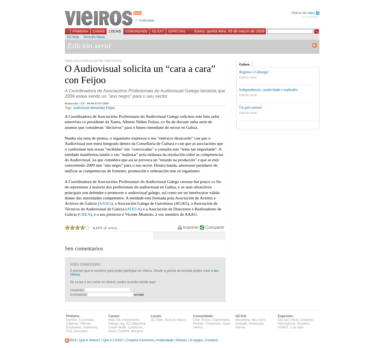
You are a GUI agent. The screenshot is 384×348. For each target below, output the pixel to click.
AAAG (105, 203)
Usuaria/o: (77, 290)
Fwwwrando (131, 320)
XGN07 (283, 327)
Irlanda (240, 327)
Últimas (85, 323)
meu (313, 13)
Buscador (81, 331)
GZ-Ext (158, 31)
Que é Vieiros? (89, 340)
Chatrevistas (221, 320)
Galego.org (116, 323)
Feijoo (110, 108)
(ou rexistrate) (310, 17)
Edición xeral (248, 77)
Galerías (72, 323)
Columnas (86, 320)
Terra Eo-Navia (94, 37)
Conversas (213, 323)
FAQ (69, 331)
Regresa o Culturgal (254, 72)
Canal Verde (117, 327)
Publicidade (147, 20)
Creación (306, 320)
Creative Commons (140, 340)
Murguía (137, 331)
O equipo (196, 340)
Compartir (215, 227)
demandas (97, 108)
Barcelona (243, 320)
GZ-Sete (73, 37)
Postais (198, 323)
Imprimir (190, 227)
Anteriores (90, 327)
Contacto (211, 340)
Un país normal (250, 107)
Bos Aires (258, 320)
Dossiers (303, 323)
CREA (85, 214)
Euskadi (241, 323)
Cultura (244, 64)
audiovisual (81, 108)
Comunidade (136, 31)
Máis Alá (115, 320)
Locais (115, 31)
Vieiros (104, 18)
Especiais (176, 31)
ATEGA (133, 209)
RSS (71, 340)
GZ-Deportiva (136, 323)
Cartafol (123, 331)
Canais (99, 31)
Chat (196, 320)
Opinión (71, 320)
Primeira (80, 31)
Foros (206, 320)
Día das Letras (288, 320)
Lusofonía (135, 327)
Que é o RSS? (113, 340)
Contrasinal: (78, 294)
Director (181, 340)
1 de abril (296, 327)
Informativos (286, 323)
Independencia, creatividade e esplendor (268, 90)
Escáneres (73, 327)
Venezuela (256, 323)
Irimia (112, 331)
